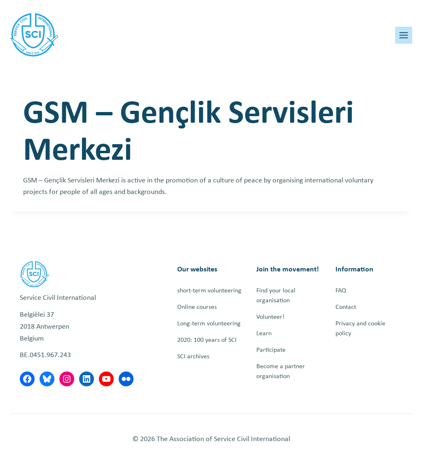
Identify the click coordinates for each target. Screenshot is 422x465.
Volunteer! (270, 317)
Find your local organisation (275, 295)
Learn (264, 333)
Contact (345, 307)
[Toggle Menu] (403, 35)
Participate (271, 350)
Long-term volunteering (209, 323)
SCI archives (193, 356)
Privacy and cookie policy (360, 328)
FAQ (340, 290)
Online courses (197, 307)
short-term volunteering (209, 290)
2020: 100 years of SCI (207, 340)
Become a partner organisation (280, 371)
